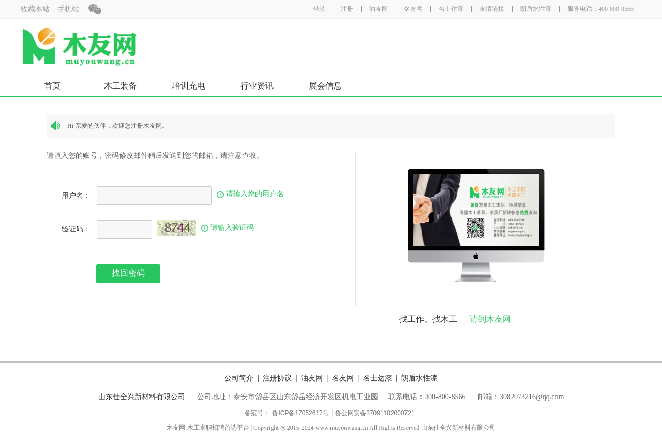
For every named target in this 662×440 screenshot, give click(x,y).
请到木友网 (490, 319)
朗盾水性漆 (535, 8)
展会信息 (325, 85)
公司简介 (238, 378)
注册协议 (277, 378)
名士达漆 (451, 8)
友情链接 (491, 8)
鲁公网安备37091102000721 (374, 413)
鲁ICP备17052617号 (300, 413)
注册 (347, 8)
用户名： (76, 195)
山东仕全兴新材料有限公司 (141, 396)
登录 (319, 8)
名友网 (413, 8)
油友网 (378, 8)
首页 (52, 85)
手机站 (68, 9)
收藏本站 (35, 9)
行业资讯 (257, 85)
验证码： (76, 229)
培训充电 (188, 85)
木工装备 (120, 85)
